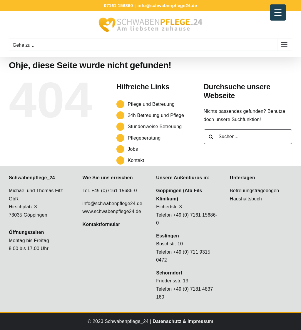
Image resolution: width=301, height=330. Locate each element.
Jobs (133, 149)
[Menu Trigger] (278, 12)
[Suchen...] (248, 136)
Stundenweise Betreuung (155, 126)
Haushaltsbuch (246, 198)
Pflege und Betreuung (151, 104)
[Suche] (211, 136)
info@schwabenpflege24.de (167, 5)
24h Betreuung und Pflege (156, 115)
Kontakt (136, 160)
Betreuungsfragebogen (254, 190)
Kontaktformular (101, 224)
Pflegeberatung (144, 137)
